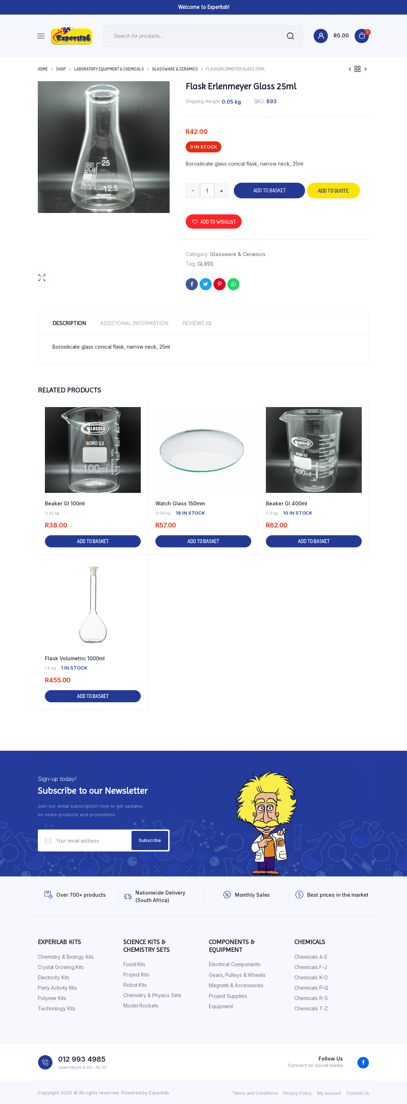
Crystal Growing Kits (61, 967)
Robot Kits (135, 985)
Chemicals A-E (311, 957)
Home (43, 69)
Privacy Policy (297, 1093)
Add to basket (269, 190)
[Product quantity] (207, 190)
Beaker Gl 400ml (286, 503)
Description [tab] (69, 323)
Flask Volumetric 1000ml (75, 658)
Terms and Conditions (255, 1093)
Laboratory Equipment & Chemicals (109, 69)
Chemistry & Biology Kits (66, 957)
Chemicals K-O (311, 977)
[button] (42, 278)
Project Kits (136, 975)
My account (329, 1093)
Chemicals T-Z (311, 1008)
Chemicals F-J (310, 967)
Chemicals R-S (311, 998)
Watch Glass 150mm (180, 503)
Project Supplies (228, 996)
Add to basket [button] (93, 541)
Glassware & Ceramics (175, 69)
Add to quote (333, 190)
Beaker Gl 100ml (65, 503)
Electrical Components (235, 964)
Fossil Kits (134, 964)
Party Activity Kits (57, 988)
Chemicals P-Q (311, 988)
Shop (61, 69)
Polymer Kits (52, 998)
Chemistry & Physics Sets (152, 995)
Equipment (221, 1006)
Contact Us (357, 1093)
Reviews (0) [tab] (196, 323)
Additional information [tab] (134, 323)
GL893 (205, 264)
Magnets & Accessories (236, 985)
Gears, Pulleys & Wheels (237, 975)
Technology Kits (57, 1008)
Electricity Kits (53, 977)
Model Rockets (141, 1006)
